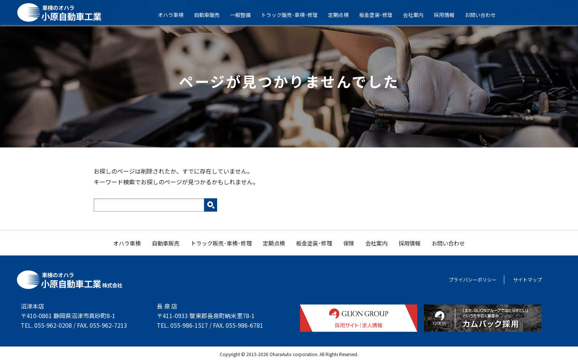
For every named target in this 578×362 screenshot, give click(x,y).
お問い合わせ (485, 14)
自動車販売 (211, 14)
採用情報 (449, 14)
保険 (348, 243)
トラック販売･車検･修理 (294, 14)
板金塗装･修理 (380, 14)
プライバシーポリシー (473, 279)
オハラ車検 (175, 14)
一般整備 (245, 14)
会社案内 (418, 14)
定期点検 (343, 14)
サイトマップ (527, 279)
